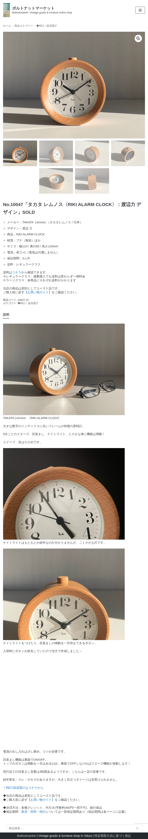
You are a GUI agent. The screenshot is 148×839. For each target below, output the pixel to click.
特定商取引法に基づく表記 (112, 835)
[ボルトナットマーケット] (37, 10)
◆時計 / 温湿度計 (46, 25)
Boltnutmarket (26, 835)
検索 (137, 829)
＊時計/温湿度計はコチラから (23, 787)
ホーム (7, 25)
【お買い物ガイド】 (38, 292)
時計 (43, 811)
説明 (6, 314)
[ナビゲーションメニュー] (140, 10)
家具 (24, 811)
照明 (33, 811)
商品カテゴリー (23, 25)
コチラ (16, 272)
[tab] (6, 315)
